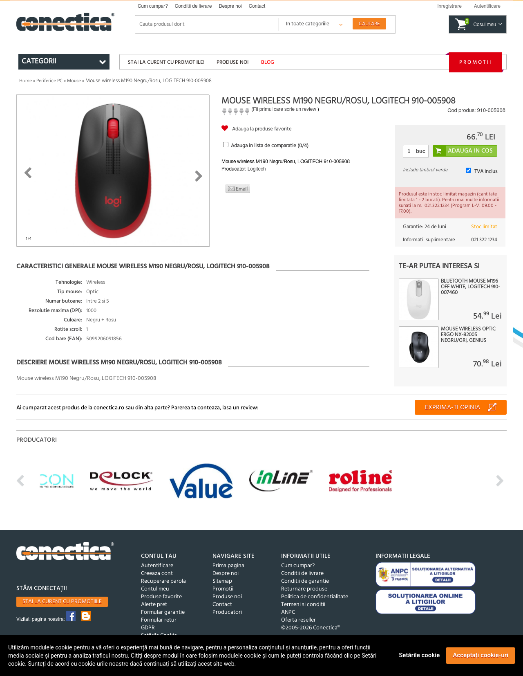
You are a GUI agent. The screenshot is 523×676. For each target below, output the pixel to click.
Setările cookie (419, 655)
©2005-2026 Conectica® (310, 628)
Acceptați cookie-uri (480, 655)
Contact (257, 6)
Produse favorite (161, 597)
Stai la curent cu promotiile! (166, 62)
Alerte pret (154, 604)
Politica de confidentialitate (314, 597)
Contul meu (155, 589)
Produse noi (232, 62)
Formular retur (159, 620)
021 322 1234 (484, 240)
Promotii (475, 62)
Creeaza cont (157, 573)
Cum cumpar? (153, 6)
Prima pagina (228, 565)
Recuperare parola (163, 581)
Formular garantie (163, 612)
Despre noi (230, 6)
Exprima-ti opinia (452, 407)
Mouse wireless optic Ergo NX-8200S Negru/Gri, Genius (468, 335)
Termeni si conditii (303, 604)
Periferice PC (49, 81)
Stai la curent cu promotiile (62, 601)
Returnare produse (304, 589)
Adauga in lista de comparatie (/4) (269, 145)
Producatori (227, 612)
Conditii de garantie (305, 581)
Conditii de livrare (193, 6)
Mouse (74, 81)
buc (420, 151)
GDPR (148, 628)
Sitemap (222, 581)
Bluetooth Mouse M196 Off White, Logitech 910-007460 (470, 287)
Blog (267, 62)
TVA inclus (485, 171)
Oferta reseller (298, 620)
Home (25, 81)
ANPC (288, 612)
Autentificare (157, 565)
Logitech (257, 168)
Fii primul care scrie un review (284, 109)
